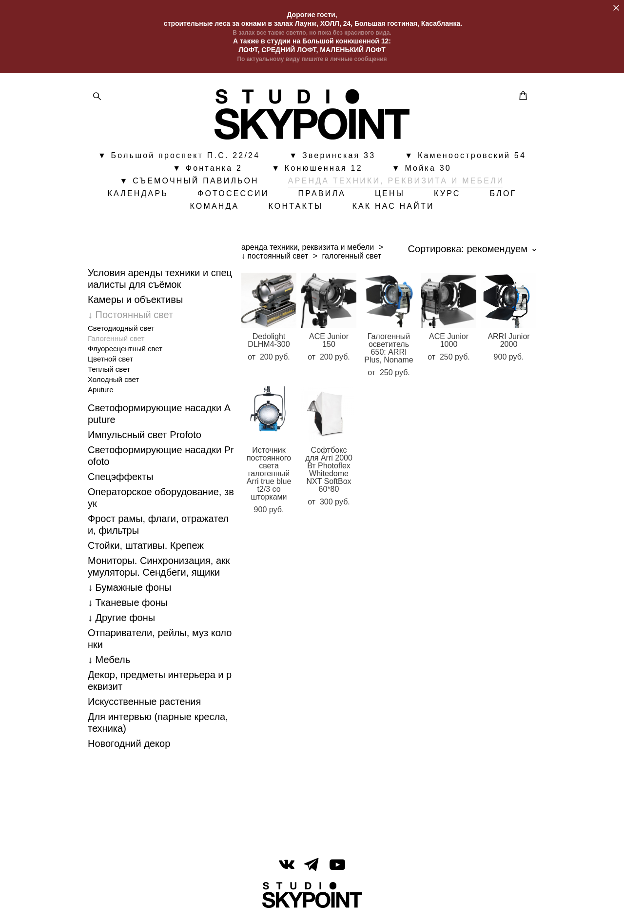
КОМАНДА (214, 208)
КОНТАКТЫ (295, 208)
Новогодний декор (129, 748)
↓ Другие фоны (121, 622)
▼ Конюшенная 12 (317, 170)
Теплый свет (109, 373)
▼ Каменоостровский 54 (465, 157)
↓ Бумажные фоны (129, 591)
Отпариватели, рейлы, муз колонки (160, 643)
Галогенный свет (116, 343)
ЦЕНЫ (390, 196)
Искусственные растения (144, 706)
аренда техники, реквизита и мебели (307, 251)
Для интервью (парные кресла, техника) (158, 727)
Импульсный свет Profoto (144, 439)
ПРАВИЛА (322, 196)
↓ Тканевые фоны (128, 607)
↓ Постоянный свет (130, 319)
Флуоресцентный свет (125, 353)
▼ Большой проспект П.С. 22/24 (179, 157)
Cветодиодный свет (121, 332)
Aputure (101, 394)
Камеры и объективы (135, 304)
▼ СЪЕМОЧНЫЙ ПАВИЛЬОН (188, 183)
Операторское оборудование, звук (161, 502)
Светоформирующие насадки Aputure (159, 418)
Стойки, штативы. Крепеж (146, 549)
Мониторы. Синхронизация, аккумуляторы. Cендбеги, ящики (159, 571)
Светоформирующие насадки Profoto (161, 460)
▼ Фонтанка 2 (207, 170)
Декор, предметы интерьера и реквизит (160, 685)
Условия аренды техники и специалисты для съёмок (160, 283)
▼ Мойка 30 (421, 170)
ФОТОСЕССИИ (233, 196)
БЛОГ (503, 196)
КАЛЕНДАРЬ (137, 196)
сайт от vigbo (312, 901)
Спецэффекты (121, 481)
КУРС (447, 196)
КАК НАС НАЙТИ (393, 208)
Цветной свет (110, 363)
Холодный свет (113, 384)
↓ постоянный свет (274, 260)
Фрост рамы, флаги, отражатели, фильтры (158, 529)
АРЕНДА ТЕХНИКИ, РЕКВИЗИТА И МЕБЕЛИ (396, 183)
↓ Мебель (109, 664)
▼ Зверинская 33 (332, 157)
